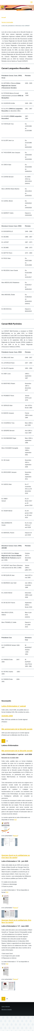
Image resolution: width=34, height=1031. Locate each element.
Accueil (4, 17)
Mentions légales (7, 1009)
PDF (15, 819)
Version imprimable (7, 22)
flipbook (15, 835)
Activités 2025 (7, 716)
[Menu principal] (31, 2)
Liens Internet (6, 1006)
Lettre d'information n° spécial (14, 706)
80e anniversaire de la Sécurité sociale (17, 729)
